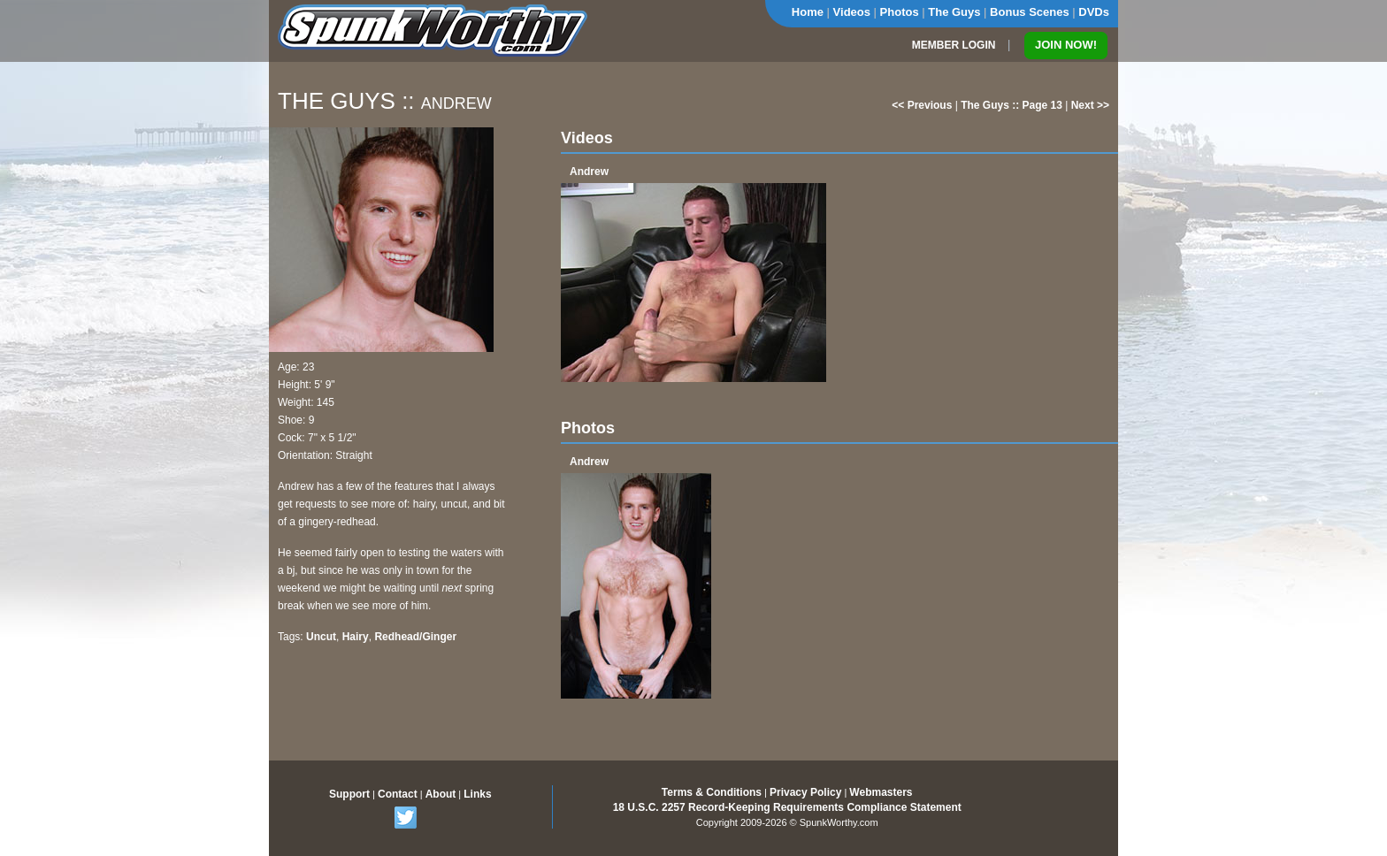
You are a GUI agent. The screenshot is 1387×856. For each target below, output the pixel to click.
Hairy (355, 637)
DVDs (1093, 12)
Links (477, 794)
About (440, 794)
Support (349, 794)
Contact (398, 794)
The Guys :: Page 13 (1011, 105)
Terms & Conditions (712, 792)
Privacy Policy (805, 792)
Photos (899, 12)
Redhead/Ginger (415, 637)
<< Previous (922, 105)
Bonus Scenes (1029, 12)
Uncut (321, 637)
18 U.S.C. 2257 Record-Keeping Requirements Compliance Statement (787, 807)
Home (808, 12)
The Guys (954, 12)
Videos (851, 12)
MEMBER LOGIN (954, 45)
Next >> (1090, 105)
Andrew (589, 171)
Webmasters (880, 792)
